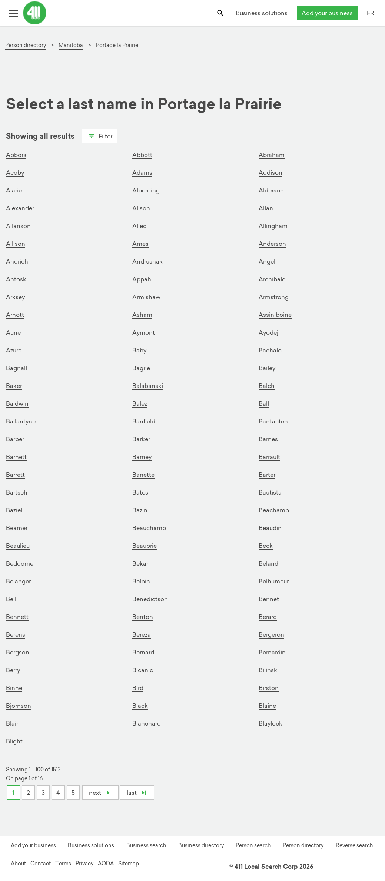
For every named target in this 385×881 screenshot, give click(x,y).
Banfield (143, 421)
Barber (15, 439)
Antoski (17, 279)
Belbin (141, 581)
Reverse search (354, 845)
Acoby (15, 172)
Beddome (19, 563)
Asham (142, 314)
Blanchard (146, 723)
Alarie (14, 190)
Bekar (140, 563)
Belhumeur (274, 581)
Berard (268, 616)
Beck (266, 545)
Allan (266, 208)
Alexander (20, 208)
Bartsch (16, 492)
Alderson (271, 190)
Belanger (18, 581)
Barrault (269, 456)
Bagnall (16, 368)
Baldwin (17, 403)
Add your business (327, 13)
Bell (11, 599)
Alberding (146, 190)
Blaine (267, 705)
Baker (14, 385)
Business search (146, 845)
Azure (13, 350)
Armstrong (274, 297)
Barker (141, 439)
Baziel (14, 510)
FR (370, 13)
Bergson (17, 652)
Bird (137, 687)
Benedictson (150, 599)
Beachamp (274, 510)
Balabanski (147, 385)
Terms (63, 863)
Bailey (267, 368)
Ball (264, 403)
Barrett (15, 474)
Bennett (17, 616)
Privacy (84, 863)
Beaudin (270, 528)
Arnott (15, 314)
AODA (106, 863)
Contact (40, 863)
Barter (267, 474)
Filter (99, 135)
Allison (15, 243)
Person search (253, 845)
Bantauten (273, 421)
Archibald (272, 279)
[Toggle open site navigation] (13, 12)
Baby (139, 350)
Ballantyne (21, 421)
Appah (141, 279)
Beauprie (144, 545)
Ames (140, 243)
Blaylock (270, 723)
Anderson (272, 243)
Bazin (139, 510)
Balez (139, 403)
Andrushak (147, 261)
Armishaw (146, 297)
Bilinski (269, 670)
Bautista (270, 492)
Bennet (269, 599)
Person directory (303, 845)
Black (140, 705)
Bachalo (270, 350)
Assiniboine (275, 314)
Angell (268, 261)
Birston (269, 687)
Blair (12, 723)
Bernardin (272, 652)
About (18, 863)
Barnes (268, 439)
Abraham (272, 154)
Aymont (143, 332)
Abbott (142, 154)
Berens (15, 634)
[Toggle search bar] (221, 12)
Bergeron (271, 634)
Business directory (201, 845)
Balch (267, 385)
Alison (141, 208)
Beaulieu (18, 545)
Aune (13, 332)
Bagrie (141, 368)
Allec (139, 226)
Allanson (18, 226)
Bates (140, 492)
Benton (142, 616)
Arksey (15, 297)
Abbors (16, 154)
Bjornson (18, 705)
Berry (13, 670)
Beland (268, 563)
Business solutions (262, 13)
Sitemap (128, 863)
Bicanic (142, 670)
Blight (14, 741)
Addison (270, 172)
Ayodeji (269, 332)
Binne (14, 687)
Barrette (143, 474)
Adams (142, 172)
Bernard (143, 652)
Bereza (141, 634)
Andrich (17, 261)
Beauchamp (149, 528)
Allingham (273, 226)
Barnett (16, 456)
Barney (142, 456)
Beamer (16, 528)
